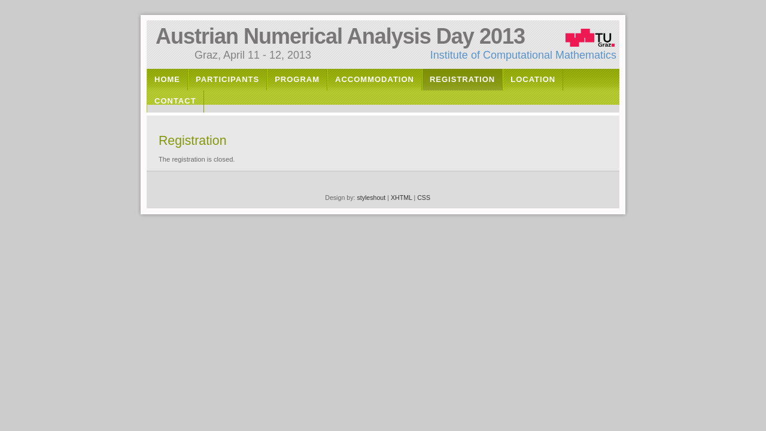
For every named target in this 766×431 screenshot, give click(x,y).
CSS (423, 197)
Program (297, 79)
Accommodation (374, 79)
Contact (175, 100)
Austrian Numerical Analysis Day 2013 (340, 36)
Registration (462, 79)
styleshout (371, 197)
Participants (227, 79)
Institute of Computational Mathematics (523, 55)
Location (532, 79)
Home (167, 79)
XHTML (401, 197)
